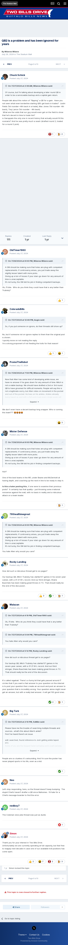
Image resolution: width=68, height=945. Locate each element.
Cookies (46, 934)
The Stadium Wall (24, 54)
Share (16, 907)
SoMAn (36, 722)
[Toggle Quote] (6, 86)
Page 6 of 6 (33, 64)
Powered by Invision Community (34, 941)
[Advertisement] (34, 28)
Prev (9, 64)
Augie (37, 320)
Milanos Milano (12, 51)
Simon (11, 868)
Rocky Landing (40, 651)
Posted (19, 78)
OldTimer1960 (40, 615)
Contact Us (34, 934)
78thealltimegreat (42, 635)
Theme (22, 934)
